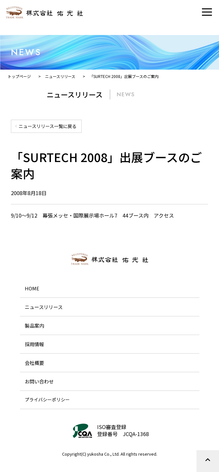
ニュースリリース (44, 307)
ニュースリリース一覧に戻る (45, 126)
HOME (32, 288)
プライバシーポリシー (47, 399)
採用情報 (34, 344)
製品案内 (34, 325)
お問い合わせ (39, 381)
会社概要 (34, 362)
